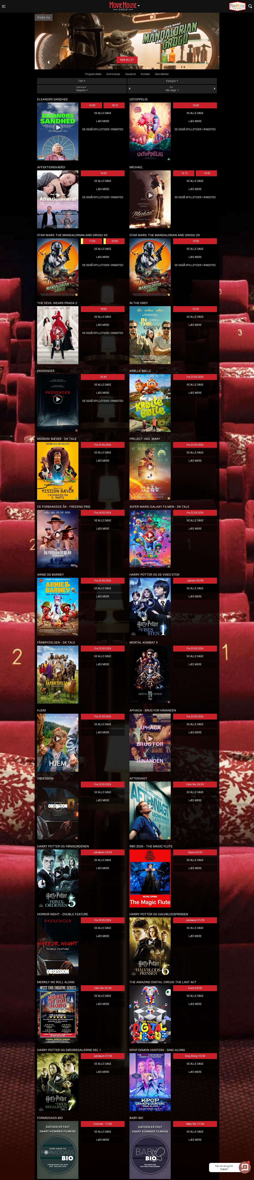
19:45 (207, 173)
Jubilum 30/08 (195, 580)
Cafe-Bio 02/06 (103, 988)
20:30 (196, 309)
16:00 (92, 105)
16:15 (184, 173)
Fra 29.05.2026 (102, 920)
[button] (48, 62)
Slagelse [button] (126, 4)
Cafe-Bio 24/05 (195, 784)
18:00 (103, 309)
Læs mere (102, 121)
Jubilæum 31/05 (195, 920)
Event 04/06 (195, 988)
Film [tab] (81, 81)
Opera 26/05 (195, 852)
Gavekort (130, 74)
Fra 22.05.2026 (195, 512)
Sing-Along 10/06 (195, 1056)
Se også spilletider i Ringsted (102, 129)
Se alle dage (102, 113)
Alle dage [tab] (172, 89)
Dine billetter (162, 74)
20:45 (103, 376)
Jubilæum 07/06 (102, 1056)
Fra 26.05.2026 (102, 512)
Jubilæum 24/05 (102, 852)
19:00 (196, 241)
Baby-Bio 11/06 (195, 1123)
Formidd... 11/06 (102, 1123)
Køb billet (127, 59)
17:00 (88, 241)
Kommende (113, 74)
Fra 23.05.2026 (195, 376)
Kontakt (145, 74)
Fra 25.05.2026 (195, 648)
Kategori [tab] (171, 81)
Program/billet (93, 74)
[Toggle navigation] (3, 6)
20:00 (111, 241)
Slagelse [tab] (82, 89)
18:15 (115, 105)
